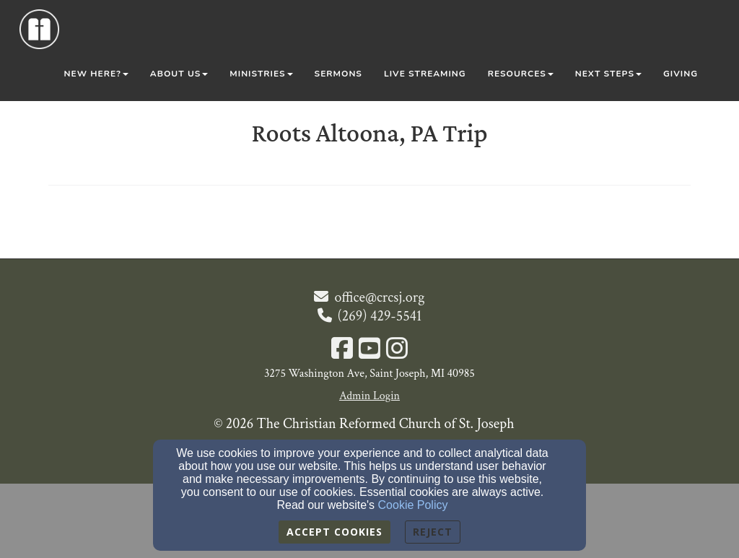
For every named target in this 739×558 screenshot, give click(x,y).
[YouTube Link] (369, 350)
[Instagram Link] (397, 350)
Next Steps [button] (608, 73)
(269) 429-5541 (380, 316)
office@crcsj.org (379, 297)
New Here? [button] (96, 73)
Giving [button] (680, 73)
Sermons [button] (338, 73)
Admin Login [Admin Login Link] (369, 396)
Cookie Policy (413, 505)
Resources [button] (521, 73)
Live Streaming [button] (425, 73)
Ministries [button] (260, 73)
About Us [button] (179, 73)
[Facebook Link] (342, 350)
